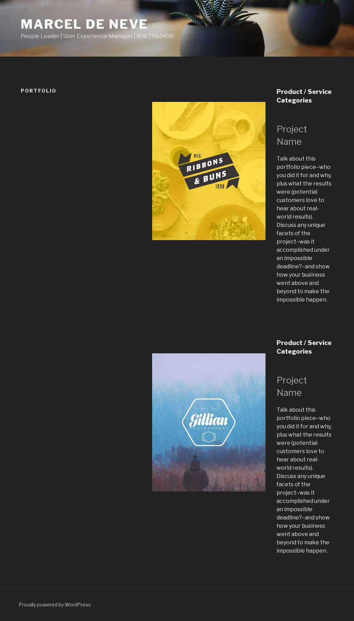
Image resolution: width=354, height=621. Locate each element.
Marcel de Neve (84, 24)
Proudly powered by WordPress (55, 605)
